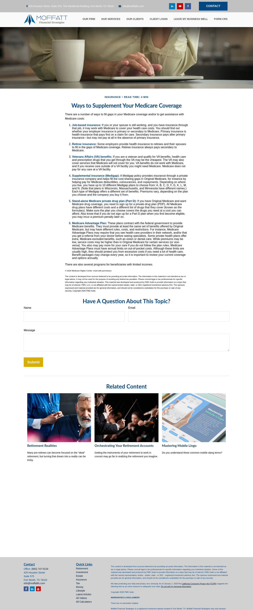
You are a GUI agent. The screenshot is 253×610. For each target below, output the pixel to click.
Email (131, 307)
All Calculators (84, 601)
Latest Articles (83, 594)
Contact (213, 6)
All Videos (81, 598)
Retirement (82, 568)
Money (79, 587)
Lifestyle (80, 590)
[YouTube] (180, 6)
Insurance (81, 579)
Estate (79, 575)
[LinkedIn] (172, 6)
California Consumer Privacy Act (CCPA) (199, 584)
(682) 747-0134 (39, 568)
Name (27, 307)
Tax (78, 583)
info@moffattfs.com (131, 6)
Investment (82, 572)
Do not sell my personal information (176, 586)
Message (29, 330)
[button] (89, 18)
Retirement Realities (42, 446)
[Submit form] (33, 362)
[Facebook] (188, 6)
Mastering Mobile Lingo (179, 446)
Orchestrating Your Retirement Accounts (124, 446)
